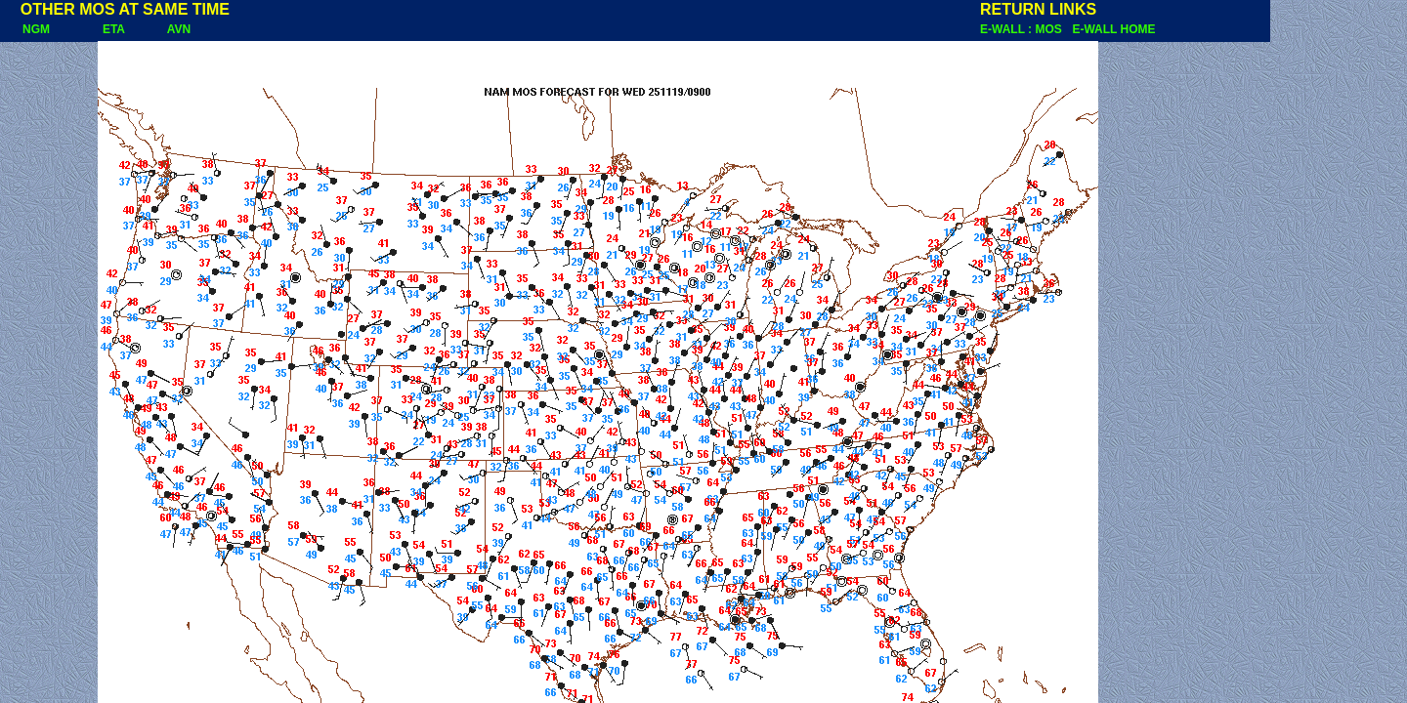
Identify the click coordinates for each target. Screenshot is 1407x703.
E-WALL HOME (1113, 29)
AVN (179, 29)
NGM (26, 29)
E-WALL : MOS (1024, 29)
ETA (114, 29)
